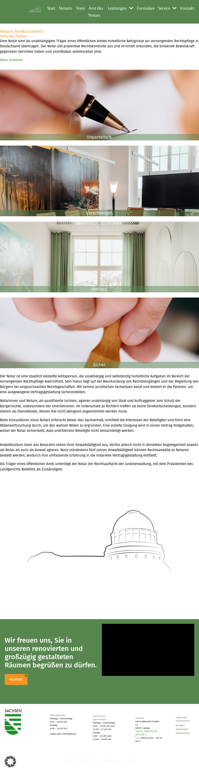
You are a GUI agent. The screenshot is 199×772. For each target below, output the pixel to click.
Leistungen (120, 8)
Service (167, 8)
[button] (10, 761)
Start (51, 8)
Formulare (146, 8)
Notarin (65, 8)
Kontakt (187, 8)
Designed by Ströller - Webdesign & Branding (99, 761)
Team (80, 8)
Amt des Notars (95, 11)
